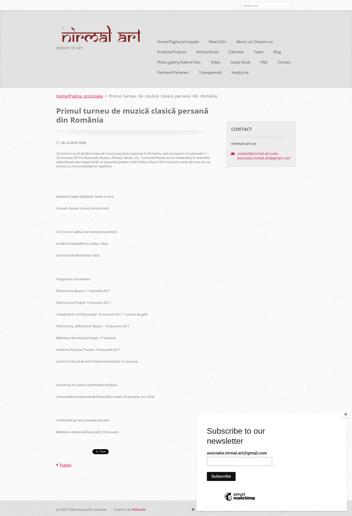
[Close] (346, 414)
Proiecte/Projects (171, 51)
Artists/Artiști (207, 51)
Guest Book (240, 61)
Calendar (236, 51)
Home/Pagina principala (178, 41)
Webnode (138, 508)
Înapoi (65, 464)
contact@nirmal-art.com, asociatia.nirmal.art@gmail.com (263, 155)
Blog (277, 51)
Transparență (210, 71)
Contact (284, 61)
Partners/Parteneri (173, 71)
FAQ (264, 61)
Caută (292, 5)
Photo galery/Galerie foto (179, 61)
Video (215, 61)
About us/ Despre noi (254, 41)
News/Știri (217, 41)
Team (258, 51)
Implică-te (240, 71)
